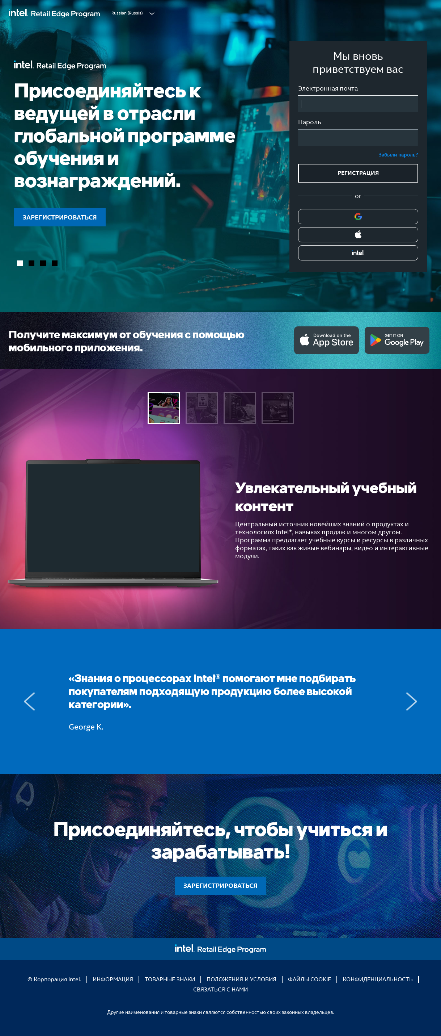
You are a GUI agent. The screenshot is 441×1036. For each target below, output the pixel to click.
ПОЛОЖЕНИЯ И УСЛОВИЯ (241, 979)
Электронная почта (328, 88)
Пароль (309, 122)
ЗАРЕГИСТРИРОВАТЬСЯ (60, 217)
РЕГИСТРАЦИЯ (358, 173)
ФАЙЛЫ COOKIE (309, 979)
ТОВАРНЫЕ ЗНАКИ (170, 979)
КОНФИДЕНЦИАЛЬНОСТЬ (378, 979)
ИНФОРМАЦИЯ (113, 979)
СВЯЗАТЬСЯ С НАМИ (220, 989)
